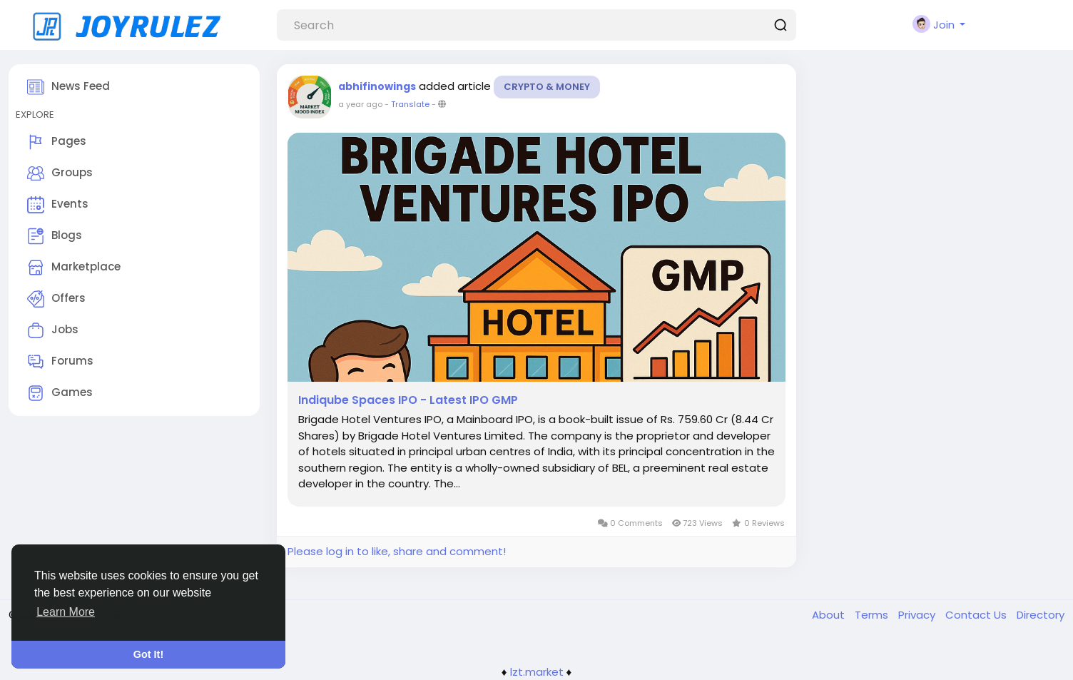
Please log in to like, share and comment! (397, 551)
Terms (873, 614)
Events (57, 204)
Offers (56, 299)
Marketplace (74, 267)
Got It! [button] (148, 654)
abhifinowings (377, 86)
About (830, 614)
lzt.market (537, 671)
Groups (60, 173)
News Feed (68, 87)
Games (60, 393)
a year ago (360, 104)
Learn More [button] (65, 612)
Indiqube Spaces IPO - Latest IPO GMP (408, 400)
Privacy (918, 614)
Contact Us (977, 614)
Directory (1040, 614)
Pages (56, 142)
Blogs (54, 236)
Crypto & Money (547, 86)
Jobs (52, 330)
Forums (60, 361)
